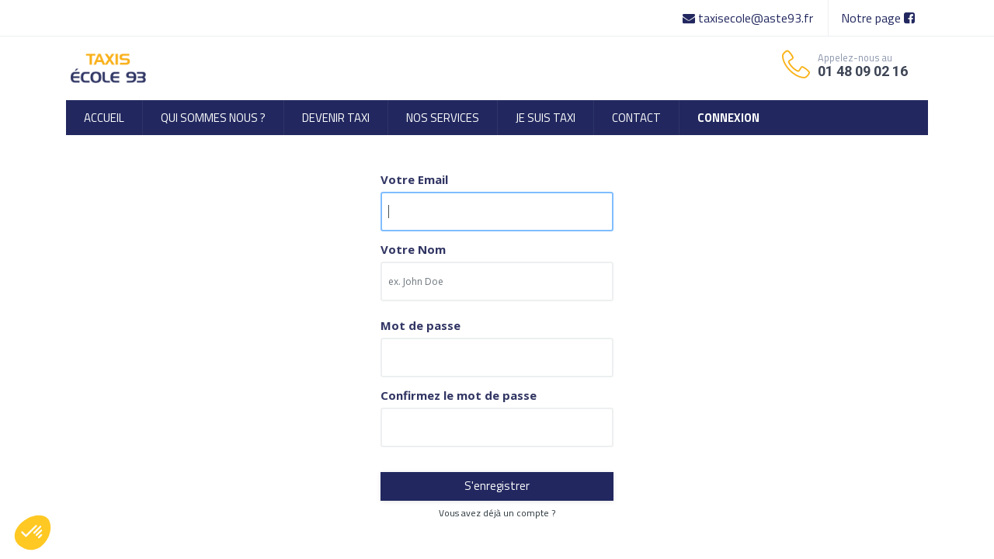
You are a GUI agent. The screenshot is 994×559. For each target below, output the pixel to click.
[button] (32, 532)
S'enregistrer (497, 486)
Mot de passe (421, 326)
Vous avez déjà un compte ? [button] (497, 512)
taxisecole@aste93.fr (749, 18)
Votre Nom (413, 249)
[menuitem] (104, 117)
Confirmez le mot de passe (459, 395)
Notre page (878, 18)
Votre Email (414, 180)
